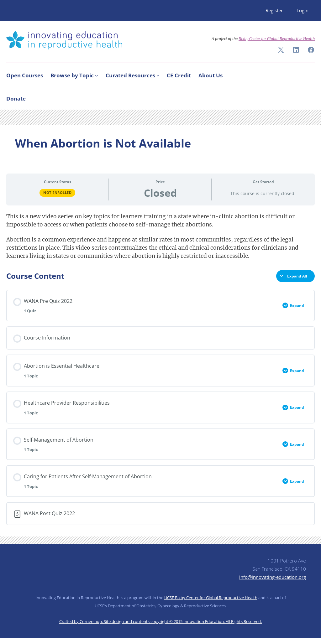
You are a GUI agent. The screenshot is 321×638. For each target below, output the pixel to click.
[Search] (307, 97)
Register (274, 10)
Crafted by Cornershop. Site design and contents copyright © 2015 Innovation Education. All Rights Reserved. (160, 621)
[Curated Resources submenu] (158, 75)
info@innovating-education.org (272, 577)
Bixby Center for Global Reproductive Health (277, 38)
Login (302, 10)
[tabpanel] (160, 236)
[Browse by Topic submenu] (96, 75)
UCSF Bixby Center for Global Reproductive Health (210, 597)
